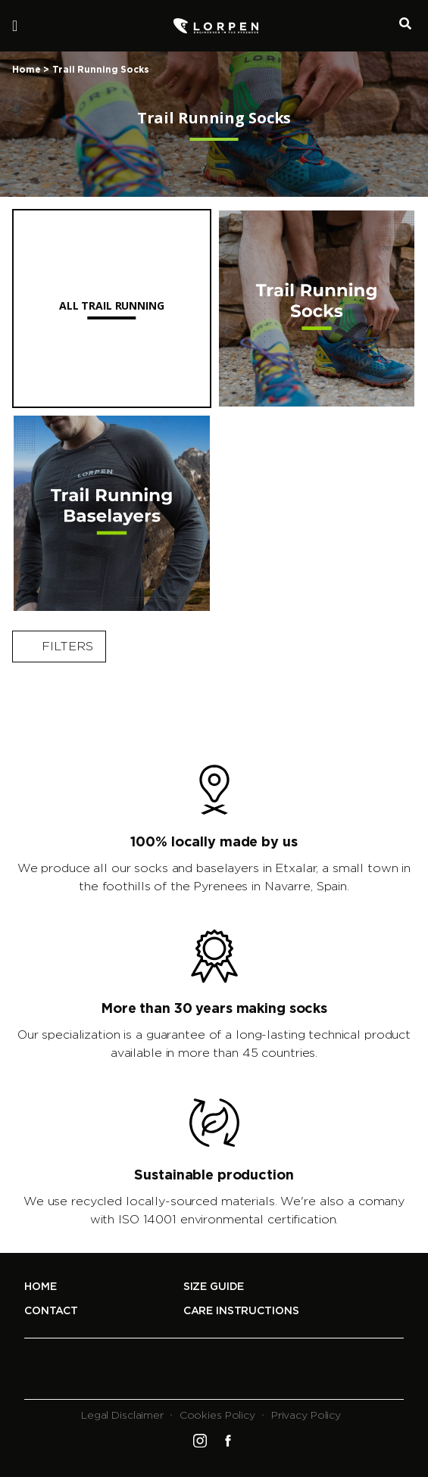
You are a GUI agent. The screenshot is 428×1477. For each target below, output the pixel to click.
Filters (59, 646)
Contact (51, 1311)
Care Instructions (241, 1311)
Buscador (405, 21)
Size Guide (214, 1287)
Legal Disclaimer (122, 1415)
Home (26, 69)
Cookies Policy (217, 1415)
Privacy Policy (306, 1415)
